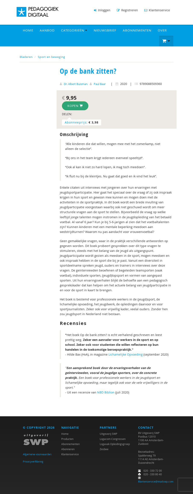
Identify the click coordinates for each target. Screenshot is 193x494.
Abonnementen (137, 30)
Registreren (127, 10)
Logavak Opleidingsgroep (115, 443)
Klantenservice (157, 10)
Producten (67, 438)
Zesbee (104, 449)
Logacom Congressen (113, 438)
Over (162, 30)
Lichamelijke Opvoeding (125, 354)
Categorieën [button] (74, 30)
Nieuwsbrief (105, 30)
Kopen (75, 106)
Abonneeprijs (75, 122)
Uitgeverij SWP (108, 433)
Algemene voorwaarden (37, 454)
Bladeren (26, 57)
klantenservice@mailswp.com (155, 481)
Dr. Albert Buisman (76, 84)
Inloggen (102, 10)
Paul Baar (100, 84)
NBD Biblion (105, 392)
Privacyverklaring (33, 461)
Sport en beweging (51, 57)
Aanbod (47, 30)
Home (28, 30)
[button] (166, 41)
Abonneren (68, 449)
